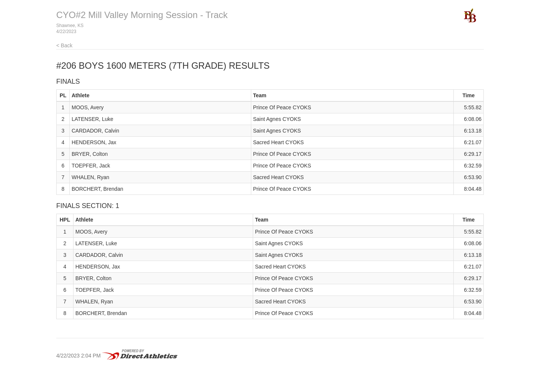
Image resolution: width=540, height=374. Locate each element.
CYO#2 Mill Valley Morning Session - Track (142, 15)
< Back (64, 45)
